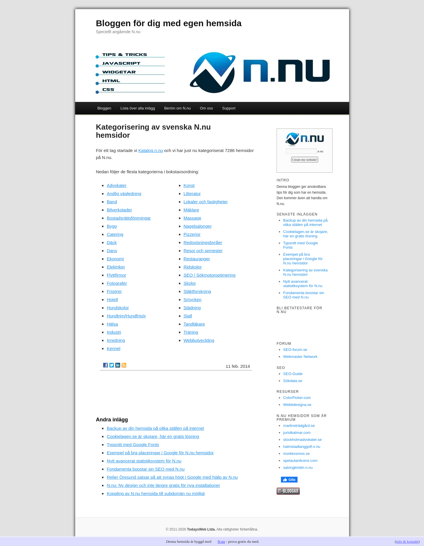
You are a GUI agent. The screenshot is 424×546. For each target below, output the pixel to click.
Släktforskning (197, 291)
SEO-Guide (292, 374)
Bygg (112, 226)
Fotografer (117, 283)
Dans (112, 250)
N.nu (221, 541)
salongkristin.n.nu (298, 467)
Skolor (190, 283)
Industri (114, 332)
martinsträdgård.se (299, 425)
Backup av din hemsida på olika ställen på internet (155, 428)
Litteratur (192, 193)
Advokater (116, 185)
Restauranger (197, 258)
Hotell (112, 299)
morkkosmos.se (296, 453)
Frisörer (114, 291)
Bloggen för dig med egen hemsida (169, 23)
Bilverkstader (119, 209)
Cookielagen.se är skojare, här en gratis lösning (153, 436)
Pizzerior (192, 234)
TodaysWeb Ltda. (201, 529)
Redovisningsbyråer (203, 242)
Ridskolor (193, 266)
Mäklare (191, 209)
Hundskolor (118, 307)
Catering (115, 234)
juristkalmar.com (297, 432)
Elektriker (116, 266)
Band (112, 201)
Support (228, 108)
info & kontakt (407, 541)
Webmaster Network (300, 356)
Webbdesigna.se (297, 404)
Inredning (116, 340)
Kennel (113, 348)
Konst (189, 185)
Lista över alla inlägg (137, 108)
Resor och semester (203, 250)
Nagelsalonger (198, 226)
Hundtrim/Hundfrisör (126, 315)
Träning (191, 332)
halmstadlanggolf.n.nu (301, 446)
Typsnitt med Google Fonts (133, 444)
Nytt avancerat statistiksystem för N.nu (144, 460)
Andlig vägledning (124, 193)
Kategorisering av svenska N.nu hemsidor (305, 272)
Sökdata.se (292, 381)
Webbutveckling (199, 340)
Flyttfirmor (116, 275)
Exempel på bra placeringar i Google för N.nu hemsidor (160, 452)
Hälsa (112, 323)
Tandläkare (194, 323)
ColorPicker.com (297, 397)
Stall (188, 315)
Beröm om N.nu (177, 108)
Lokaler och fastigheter (206, 201)
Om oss (206, 108)
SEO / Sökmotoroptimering (209, 275)
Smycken (193, 299)
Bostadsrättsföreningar (129, 217)
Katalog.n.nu (150, 150)
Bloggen (104, 108)
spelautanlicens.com (300, 460)
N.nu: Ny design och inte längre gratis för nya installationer (163, 485)
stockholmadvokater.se (302, 439)
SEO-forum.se (295, 349)
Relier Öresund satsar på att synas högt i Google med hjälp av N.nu (172, 477)
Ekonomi (115, 258)
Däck (112, 242)
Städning (192, 307)
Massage (192, 217)
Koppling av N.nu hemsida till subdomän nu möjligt (156, 493)
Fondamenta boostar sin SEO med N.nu (145, 469)
